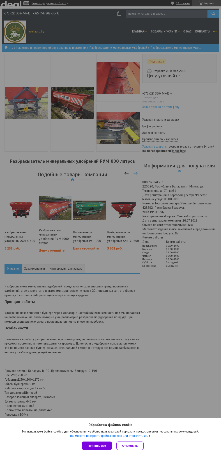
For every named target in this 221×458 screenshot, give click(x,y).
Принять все (97, 445)
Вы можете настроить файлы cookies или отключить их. (109, 435)
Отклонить (130, 445)
